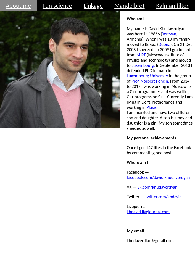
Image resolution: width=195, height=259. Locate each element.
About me (18, 5)
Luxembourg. (143, 65)
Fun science (57, 5)
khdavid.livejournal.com (148, 211)
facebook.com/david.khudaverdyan (158, 177)
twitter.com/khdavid (163, 196)
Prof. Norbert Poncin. (150, 81)
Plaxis (152, 107)
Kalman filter (172, 5)
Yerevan (169, 33)
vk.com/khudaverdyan (157, 187)
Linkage (93, 5)
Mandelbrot (129, 5)
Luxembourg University (147, 75)
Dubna (164, 44)
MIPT (141, 54)
